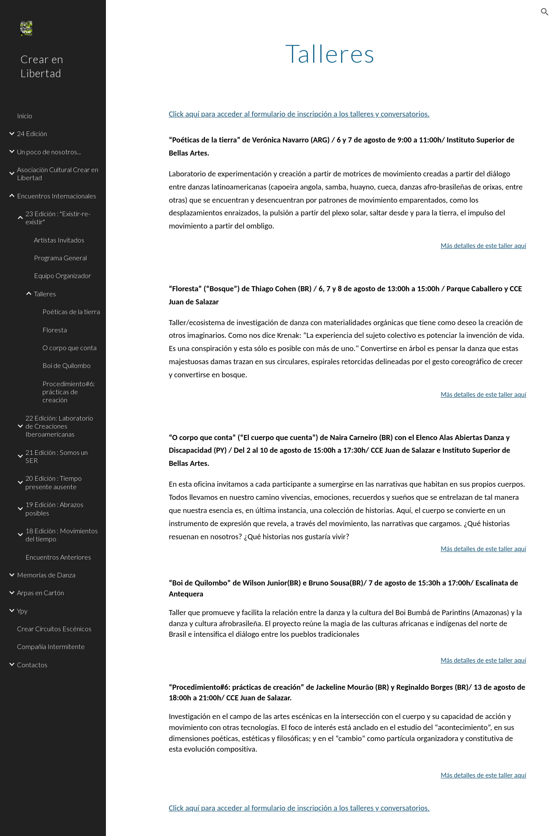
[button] (545, 12)
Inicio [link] (24, 115)
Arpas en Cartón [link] (40, 592)
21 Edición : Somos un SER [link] (56, 456)
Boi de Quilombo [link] (66, 365)
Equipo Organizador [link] (62, 275)
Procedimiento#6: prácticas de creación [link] (68, 391)
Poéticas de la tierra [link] (71, 311)
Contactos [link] (32, 664)
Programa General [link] (60, 258)
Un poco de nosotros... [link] (49, 152)
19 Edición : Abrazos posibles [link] (54, 508)
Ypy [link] (22, 611)
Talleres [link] (45, 294)
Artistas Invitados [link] (59, 240)
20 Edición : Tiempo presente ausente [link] (53, 482)
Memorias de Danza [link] (46, 575)
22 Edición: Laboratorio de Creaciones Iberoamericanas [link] (59, 426)
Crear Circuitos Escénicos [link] (54, 628)
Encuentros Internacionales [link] (56, 196)
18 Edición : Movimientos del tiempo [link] (61, 535)
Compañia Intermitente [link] (51, 646)
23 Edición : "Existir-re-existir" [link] (57, 217)
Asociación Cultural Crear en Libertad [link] (57, 173)
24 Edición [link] (32, 133)
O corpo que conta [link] (69, 347)
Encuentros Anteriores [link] (58, 557)
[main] (331, 53)
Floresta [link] (54, 330)
